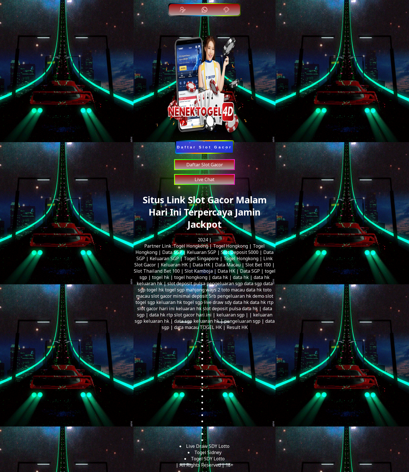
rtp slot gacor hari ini (189, 315)
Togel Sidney (208, 452)
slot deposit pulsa (186, 283)
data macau (186, 327)
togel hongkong (190, 277)
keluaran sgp (230, 315)
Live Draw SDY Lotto (207, 446)
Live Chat (204, 179)
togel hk (160, 277)
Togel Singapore (201, 258)
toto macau (233, 290)
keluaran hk (149, 283)
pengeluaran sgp (224, 283)
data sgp (253, 283)
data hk (220, 277)
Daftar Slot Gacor (204, 165)
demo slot (263, 296)
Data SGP (172, 252)
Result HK (237, 327)
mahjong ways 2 (203, 290)
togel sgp (175, 290)
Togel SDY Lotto (208, 459)
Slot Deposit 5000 (239, 252)
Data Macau (228, 265)
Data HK (201, 265)
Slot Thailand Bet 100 (157, 271)
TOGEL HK (211, 327)
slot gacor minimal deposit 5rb (183, 296)
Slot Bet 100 (258, 265)
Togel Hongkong (190, 246)
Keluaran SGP (201, 252)
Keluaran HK (174, 265)
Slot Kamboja (199, 271)
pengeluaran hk (234, 296)
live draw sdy (218, 302)
